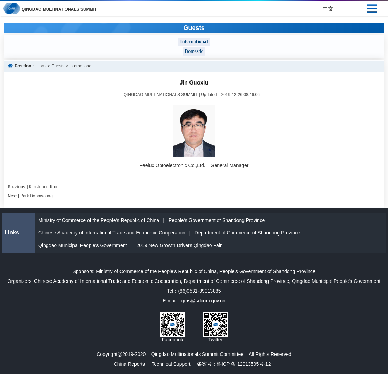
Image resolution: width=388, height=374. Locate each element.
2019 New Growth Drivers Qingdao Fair (179, 245)
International (80, 66)
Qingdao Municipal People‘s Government (82, 245)
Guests (57, 66)
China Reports (129, 364)
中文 (328, 9)
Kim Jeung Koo (43, 186)
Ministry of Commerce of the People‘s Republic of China (98, 220)
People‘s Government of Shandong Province (217, 220)
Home (42, 66)
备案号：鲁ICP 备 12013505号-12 (231, 364)
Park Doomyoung (36, 195)
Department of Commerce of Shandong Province (247, 233)
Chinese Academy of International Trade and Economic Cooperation (111, 233)
